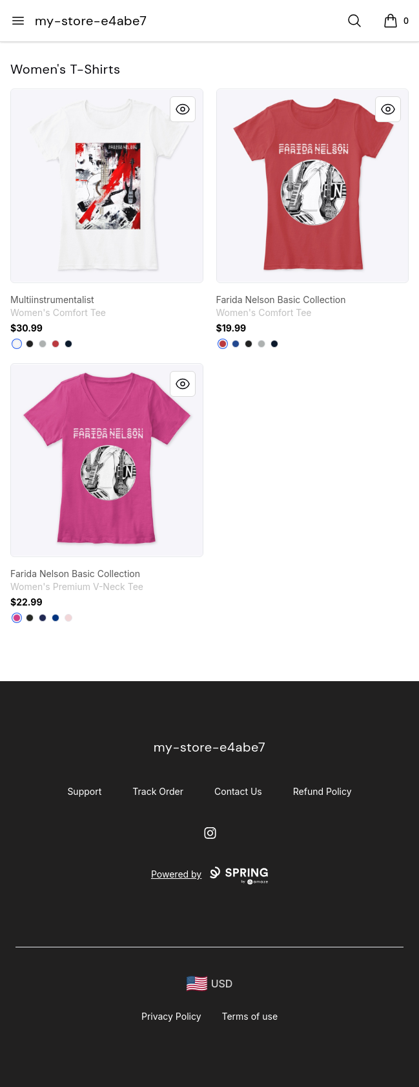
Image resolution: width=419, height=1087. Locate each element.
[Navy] (42, 618)
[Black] (30, 344)
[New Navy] (68, 344)
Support (84, 791)
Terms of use (250, 1016)
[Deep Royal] (236, 344)
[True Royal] (55, 618)
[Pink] (68, 618)
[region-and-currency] (210, 984)
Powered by (209, 876)
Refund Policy (322, 791)
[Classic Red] (55, 344)
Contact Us (238, 791)
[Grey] (42, 344)
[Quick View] (183, 109)
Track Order (157, 791)
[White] (17, 344)
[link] (107, 185)
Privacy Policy (171, 1016)
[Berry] (17, 618)
